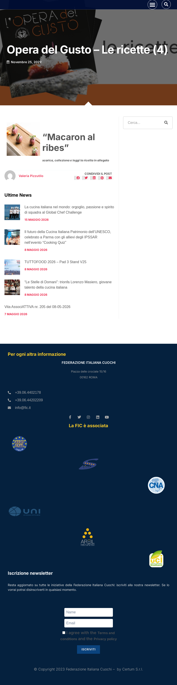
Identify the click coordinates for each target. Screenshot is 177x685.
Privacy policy (105, 639)
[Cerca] (166, 136)
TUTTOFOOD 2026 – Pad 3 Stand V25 (55, 275)
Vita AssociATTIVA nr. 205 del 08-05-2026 (37, 320)
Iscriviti (88, 649)
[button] (152, 11)
